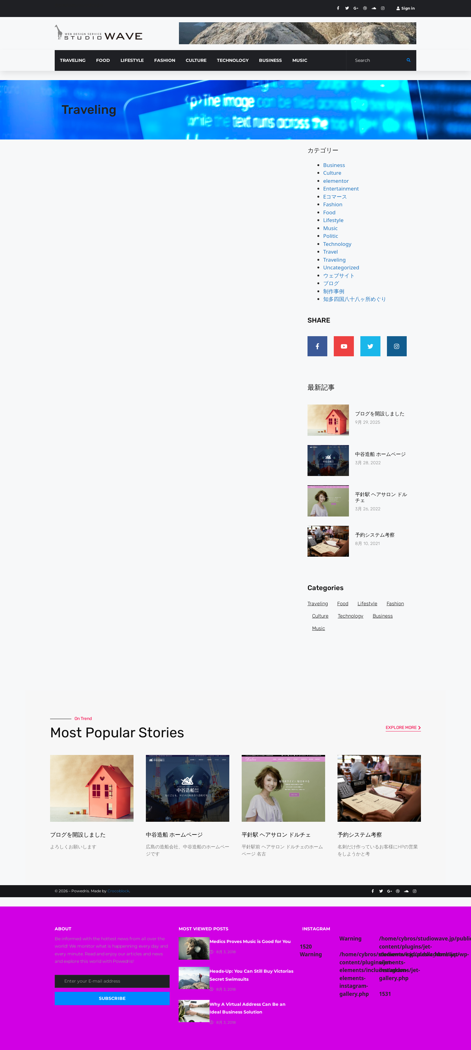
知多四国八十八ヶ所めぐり (354, 298)
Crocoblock (118, 891)
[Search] (376, 60)
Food (329, 212)
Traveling (334, 259)
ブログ (331, 283)
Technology (337, 243)
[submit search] (408, 60)
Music (330, 228)
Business (334, 165)
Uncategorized (341, 267)
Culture (332, 172)
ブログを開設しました (380, 414)
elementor (336, 180)
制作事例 (333, 291)
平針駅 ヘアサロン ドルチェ (276, 834)
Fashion (332, 204)
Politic (330, 235)
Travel (330, 251)
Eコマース (335, 196)
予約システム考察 (375, 535)
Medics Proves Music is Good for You (250, 941)
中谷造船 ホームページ (380, 454)
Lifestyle (333, 220)
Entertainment (341, 188)
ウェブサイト (339, 275)
